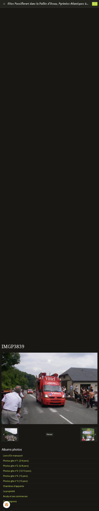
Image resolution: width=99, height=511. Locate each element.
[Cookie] (6, 504)
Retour (49, 434)
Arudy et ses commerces (15, 496)
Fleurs (6, 506)
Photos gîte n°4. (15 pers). (15, 476)
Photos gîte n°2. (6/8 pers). (16, 466)
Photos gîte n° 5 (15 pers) (15, 481)
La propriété (9, 491)
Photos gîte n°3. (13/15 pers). (17, 471)
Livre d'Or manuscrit (13, 455)
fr (93, 4)
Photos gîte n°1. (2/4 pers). (16, 461)
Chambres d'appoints (13, 486)
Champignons (10, 501)
